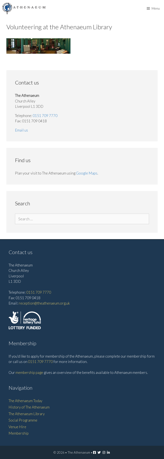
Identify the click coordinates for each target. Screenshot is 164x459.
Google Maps (86, 173)
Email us (21, 130)
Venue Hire (17, 427)
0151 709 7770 (45, 115)
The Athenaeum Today (25, 400)
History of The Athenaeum (29, 407)
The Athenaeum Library (27, 414)
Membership (19, 433)
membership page (29, 372)
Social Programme (23, 420)
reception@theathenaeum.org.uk (44, 303)
